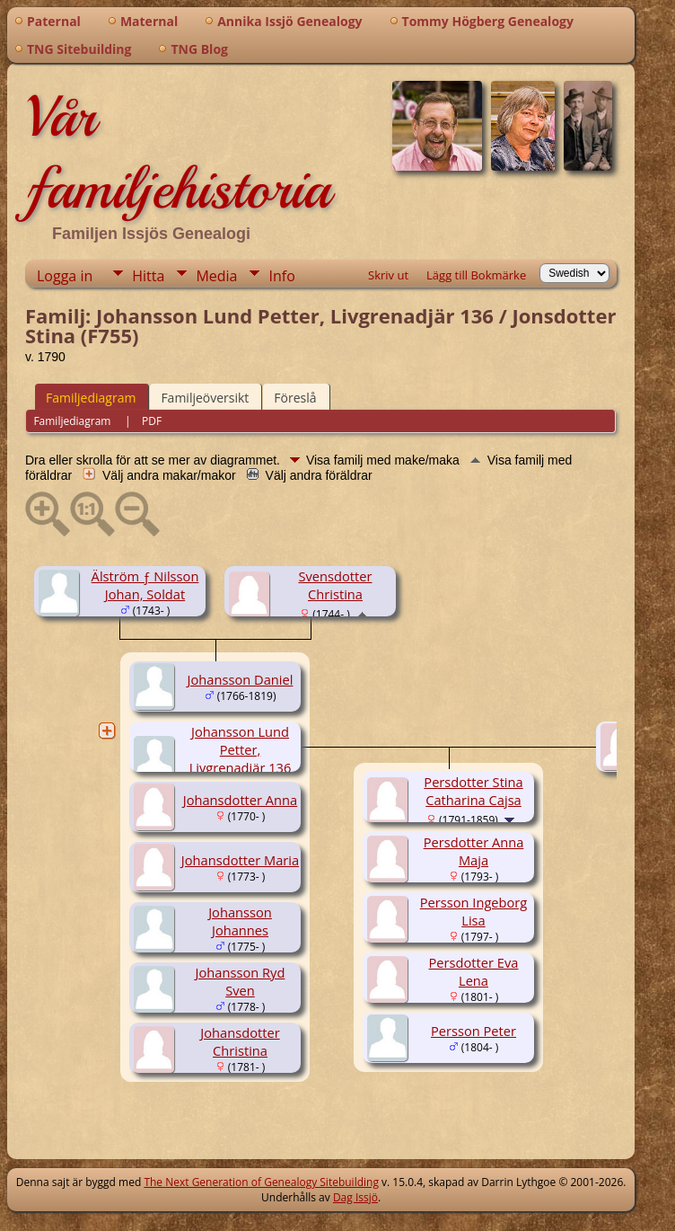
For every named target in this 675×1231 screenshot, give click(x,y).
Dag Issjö (355, 1197)
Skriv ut (388, 275)
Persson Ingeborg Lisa (474, 911)
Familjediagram (91, 397)
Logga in (64, 276)
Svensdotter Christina (335, 585)
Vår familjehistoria (177, 153)
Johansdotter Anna (240, 800)
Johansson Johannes (240, 921)
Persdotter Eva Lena (474, 971)
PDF (152, 421)
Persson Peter (473, 1031)
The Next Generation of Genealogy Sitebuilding (261, 1182)
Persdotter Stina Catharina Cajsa (473, 791)
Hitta (148, 276)
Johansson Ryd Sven (240, 981)
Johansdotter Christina (239, 1041)
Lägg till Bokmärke (476, 275)
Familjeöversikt (205, 397)
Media (216, 276)
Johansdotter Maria (240, 860)
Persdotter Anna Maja (474, 851)
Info (281, 276)
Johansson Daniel (241, 679)
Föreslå (295, 397)
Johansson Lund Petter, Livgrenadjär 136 (240, 749)
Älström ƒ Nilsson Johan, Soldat (145, 585)
